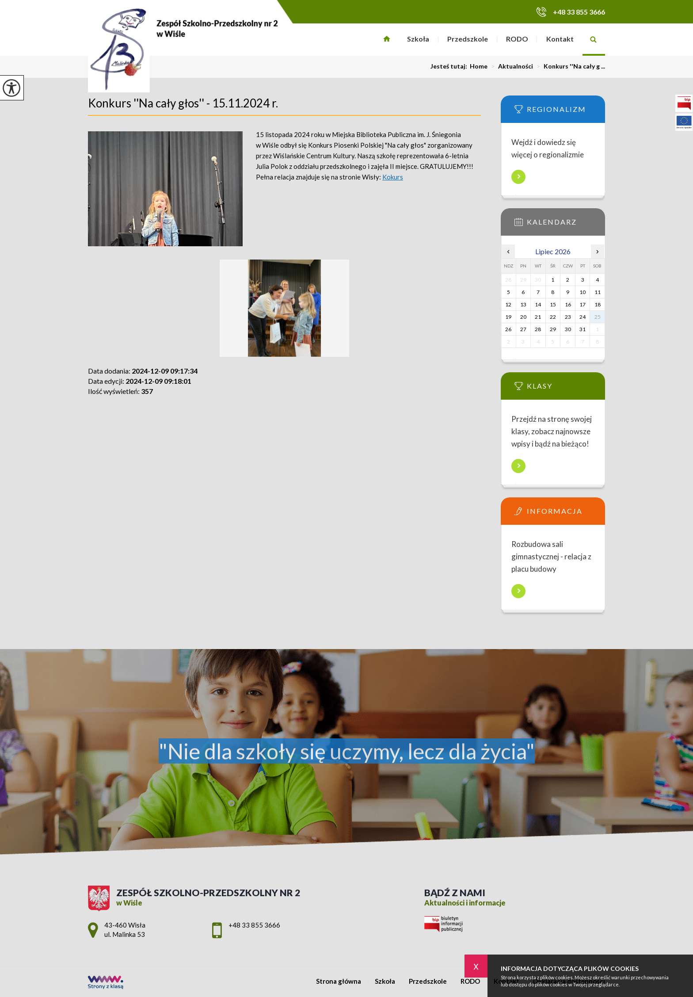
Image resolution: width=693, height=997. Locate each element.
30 (568, 329)
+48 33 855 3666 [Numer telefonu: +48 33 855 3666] (254, 925)
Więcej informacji (518, 177)
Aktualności (510, 66)
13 (523, 304)
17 (582, 304)
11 (597, 292)
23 (568, 316)
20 (523, 316)
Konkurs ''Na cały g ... (569, 66)
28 (538, 329)
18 (597, 304)
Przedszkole (467, 38)
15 (553, 304)
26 (508, 329)
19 (508, 316)
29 (553, 329)
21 (538, 316)
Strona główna (387, 39)
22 (553, 316)
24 (582, 316)
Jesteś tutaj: (450, 66)
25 (597, 316)
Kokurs (392, 177)
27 (523, 329)
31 (582, 329)
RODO (517, 38)
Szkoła (418, 38)
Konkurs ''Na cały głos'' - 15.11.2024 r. (183, 103)
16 (568, 304)
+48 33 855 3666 (570, 12)
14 (538, 304)
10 (582, 292)
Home (478, 66)
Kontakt (560, 38)
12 (508, 304)
